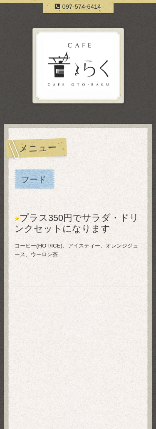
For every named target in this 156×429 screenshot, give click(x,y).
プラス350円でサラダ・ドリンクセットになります (77, 223)
